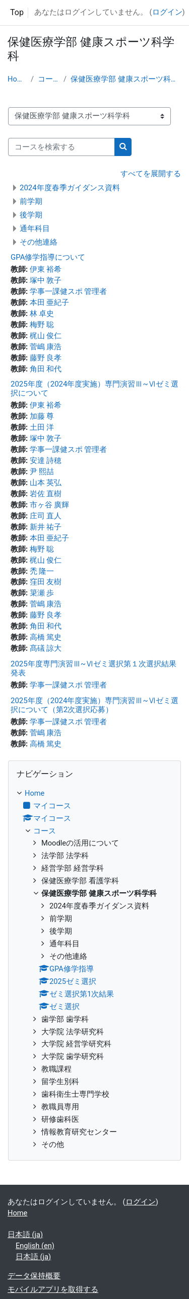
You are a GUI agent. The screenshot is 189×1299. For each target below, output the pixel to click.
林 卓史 (42, 313)
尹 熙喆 (42, 471)
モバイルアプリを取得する (53, 1289)
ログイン (167, 12)
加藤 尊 (42, 416)
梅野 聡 (42, 324)
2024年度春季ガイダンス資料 (70, 187)
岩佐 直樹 (46, 493)
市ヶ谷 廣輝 (50, 504)
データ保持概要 (34, 1275)
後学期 (31, 214)
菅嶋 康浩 (46, 346)
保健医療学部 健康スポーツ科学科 (126, 79)
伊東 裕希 (46, 269)
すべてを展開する (150, 173)
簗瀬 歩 (42, 592)
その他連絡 (38, 242)
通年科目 (35, 228)
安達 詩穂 (46, 460)
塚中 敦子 (46, 280)
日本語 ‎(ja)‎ (25, 1234)
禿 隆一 (42, 571)
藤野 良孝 (46, 357)
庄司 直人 (46, 515)
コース (48, 79)
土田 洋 (42, 427)
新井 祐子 (46, 526)
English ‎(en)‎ (35, 1245)
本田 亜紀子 (50, 302)
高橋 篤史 (46, 637)
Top (17, 12)
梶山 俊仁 (46, 335)
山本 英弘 (46, 482)
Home (17, 79)
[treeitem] (94, 969)
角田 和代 (46, 368)
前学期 (31, 201)
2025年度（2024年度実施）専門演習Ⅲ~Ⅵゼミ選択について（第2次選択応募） (94, 705)
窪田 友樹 (46, 581)
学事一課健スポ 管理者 (68, 291)
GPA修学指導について (48, 257)
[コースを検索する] (61, 147)
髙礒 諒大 (46, 648)
